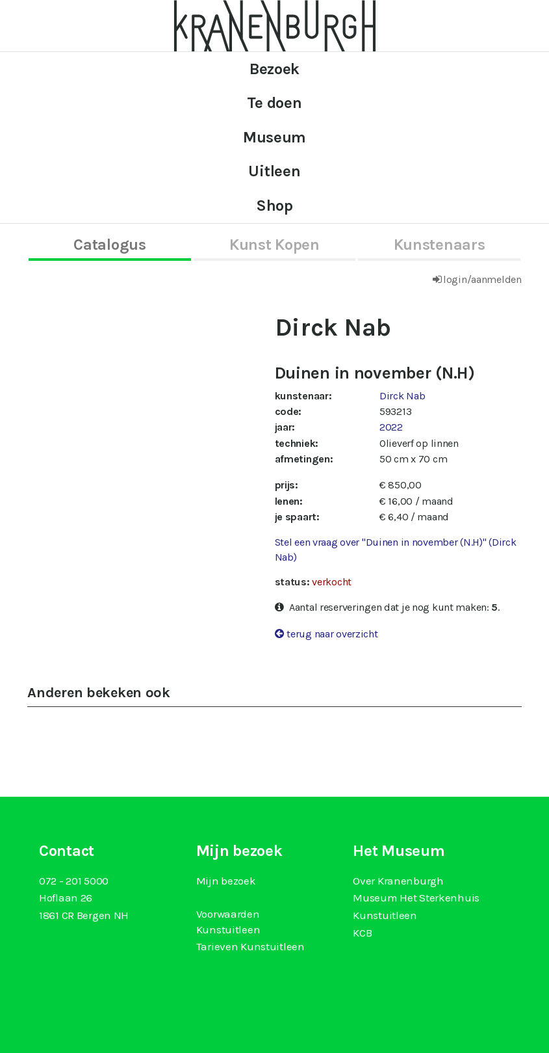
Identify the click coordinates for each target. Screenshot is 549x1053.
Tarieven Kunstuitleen (250, 946)
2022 (391, 427)
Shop (274, 205)
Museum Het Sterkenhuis (416, 897)
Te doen (274, 103)
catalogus (109, 244)
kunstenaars (439, 244)
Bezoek (274, 69)
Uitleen (274, 171)
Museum (274, 137)
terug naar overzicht (332, 634)
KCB (362, 932)
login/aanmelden (482, 279)
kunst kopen (274, 244)
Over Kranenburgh (398, 880)
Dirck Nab (402, 396)
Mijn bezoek (226, 880)
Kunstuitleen (385, 915)
